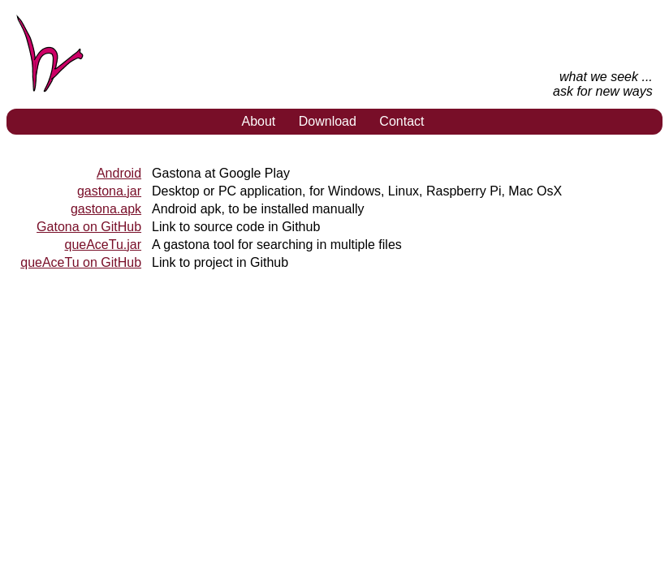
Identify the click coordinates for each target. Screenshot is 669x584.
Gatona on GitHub (89, 227)
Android (119, 173)
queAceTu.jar (102, 244)
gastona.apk (106, 209)
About (258, 121)
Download (327, 121)
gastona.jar (109, 191)
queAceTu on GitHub (80, 262)
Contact (401, 121)
